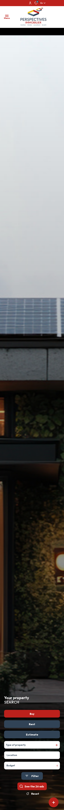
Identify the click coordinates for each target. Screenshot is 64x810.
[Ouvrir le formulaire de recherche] (32, 779)
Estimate (32, 738)
